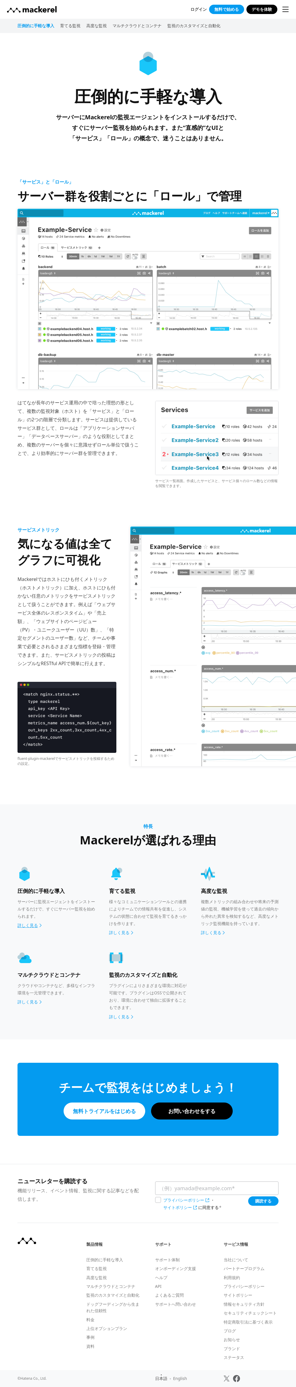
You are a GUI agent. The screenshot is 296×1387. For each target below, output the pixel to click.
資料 (90, 1346)
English (180, 1378)
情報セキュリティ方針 (244, 1304)
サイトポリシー (177, 1207)
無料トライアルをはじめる (104, 1111)
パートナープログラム (244, 1268)
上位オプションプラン (106, 1328)
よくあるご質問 (169, 1295)
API (158, 1286)
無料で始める (226, 9)
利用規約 (232, 1277)
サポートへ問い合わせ (175, 1304)
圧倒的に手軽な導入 (104, 1259)
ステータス (234, 1357)
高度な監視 (96, 25)
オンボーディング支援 (175, 1268)
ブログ (230, 1330)
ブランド (232, 1348)
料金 (90, 1319)
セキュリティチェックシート (250, 1313)
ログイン (198, 9)
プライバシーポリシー (183, 1200)
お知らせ (232, 1339)
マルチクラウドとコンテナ (137, 25)
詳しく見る (121, 932)
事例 (90, 1337)
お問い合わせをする (192, 1111)
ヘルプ (161, 1277)
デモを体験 (262, 9)
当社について (236, 1259)
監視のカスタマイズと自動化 (193, 25)
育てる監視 (70, 25)
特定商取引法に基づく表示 (248, 1322)
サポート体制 (167, 1259)
